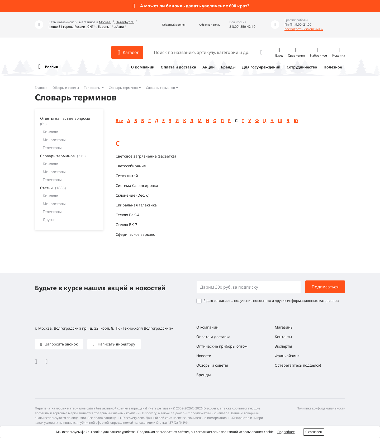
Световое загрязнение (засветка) (146, 156)
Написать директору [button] (116, 344)
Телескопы (92, 87)
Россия (51, 66)
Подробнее (286, 432)
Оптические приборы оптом (222, 346)
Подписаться (325, 287)
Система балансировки (137, 185)
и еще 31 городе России (67, 26)
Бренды (228, 67)
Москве (105, 22)
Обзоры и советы (66, 87)
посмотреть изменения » (303, 29)
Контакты (283, 336)
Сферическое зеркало (135, 234)
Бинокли (50, 131)
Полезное (333, 67)
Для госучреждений (261, 67)
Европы (104, 26)
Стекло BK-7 (126, 224)
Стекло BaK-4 (127, 214)
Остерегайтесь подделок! (298, 365)
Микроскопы (54, 139)
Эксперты (283, 346)
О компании (142, 67)
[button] (168, 24)
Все (119, 120)
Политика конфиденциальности (321, 408)
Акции (208, 67)
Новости (203, 355)
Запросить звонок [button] (61, 344)
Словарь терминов (123, 87)
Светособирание (131, 165)
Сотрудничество (302, 67)
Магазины (284, 327)
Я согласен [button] (313, 432)
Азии (120, 26)
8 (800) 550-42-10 (242, 26)
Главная (41, 87)
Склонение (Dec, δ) (132, 195)
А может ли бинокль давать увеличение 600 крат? (194, 6)
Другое (49, 219)
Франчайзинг (287, 355)
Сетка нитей (127, 175)
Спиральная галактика (136, 205)
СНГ (90, 26)
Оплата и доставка (178, 67)
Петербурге (125, 22)
